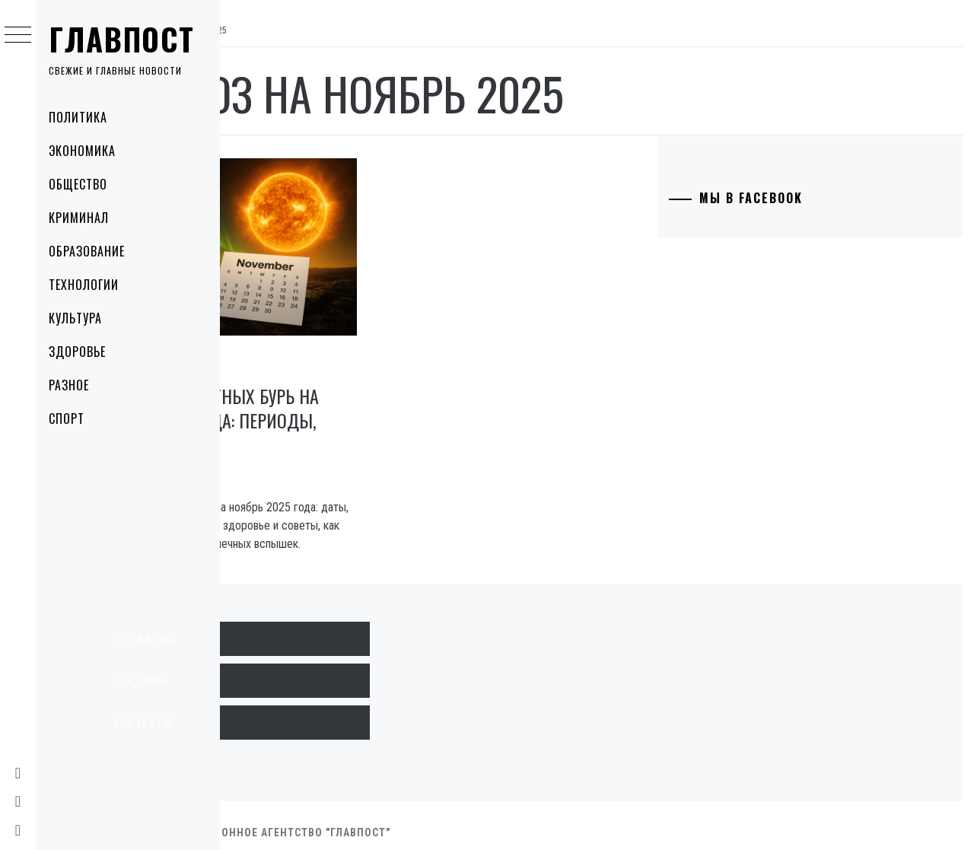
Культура (83, 318)
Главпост (130, 39)
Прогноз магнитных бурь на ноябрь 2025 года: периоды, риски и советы (344, 388)
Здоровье (85, 351)
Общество (86, 184)
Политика (86, 117)
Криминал (87, 218)
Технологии (92, 284)
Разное (77, 385)
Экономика (90, 151)
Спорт (75, 418)
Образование (95, 251)
